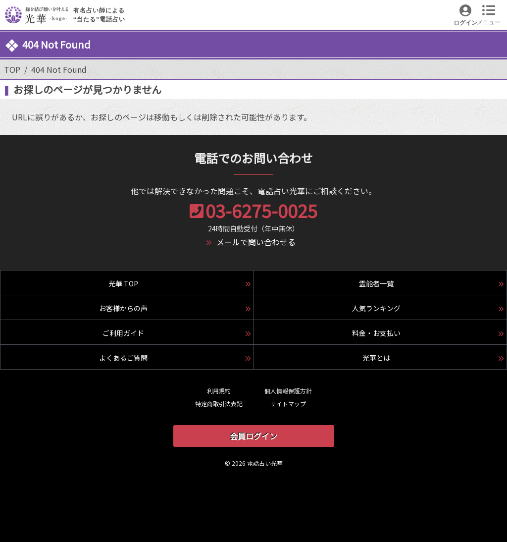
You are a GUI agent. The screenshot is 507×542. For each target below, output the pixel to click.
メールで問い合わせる (256, 242)
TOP (12, 69)
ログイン (465, 22)
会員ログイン (253, 436)
